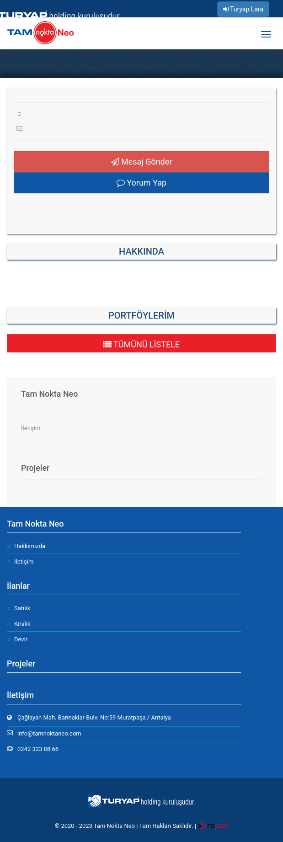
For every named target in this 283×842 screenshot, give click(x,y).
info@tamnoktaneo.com (49, 733)
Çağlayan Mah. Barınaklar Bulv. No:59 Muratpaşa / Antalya (94, 717)
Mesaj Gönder (141, 161)
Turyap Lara (243, 9)
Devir (20, 639)
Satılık (22, 608)
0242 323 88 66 (38, 749)
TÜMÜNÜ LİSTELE (141, 344)
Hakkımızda (29, 546)
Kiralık (22, 623)
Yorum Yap (141, 182)
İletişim (30, 428)
